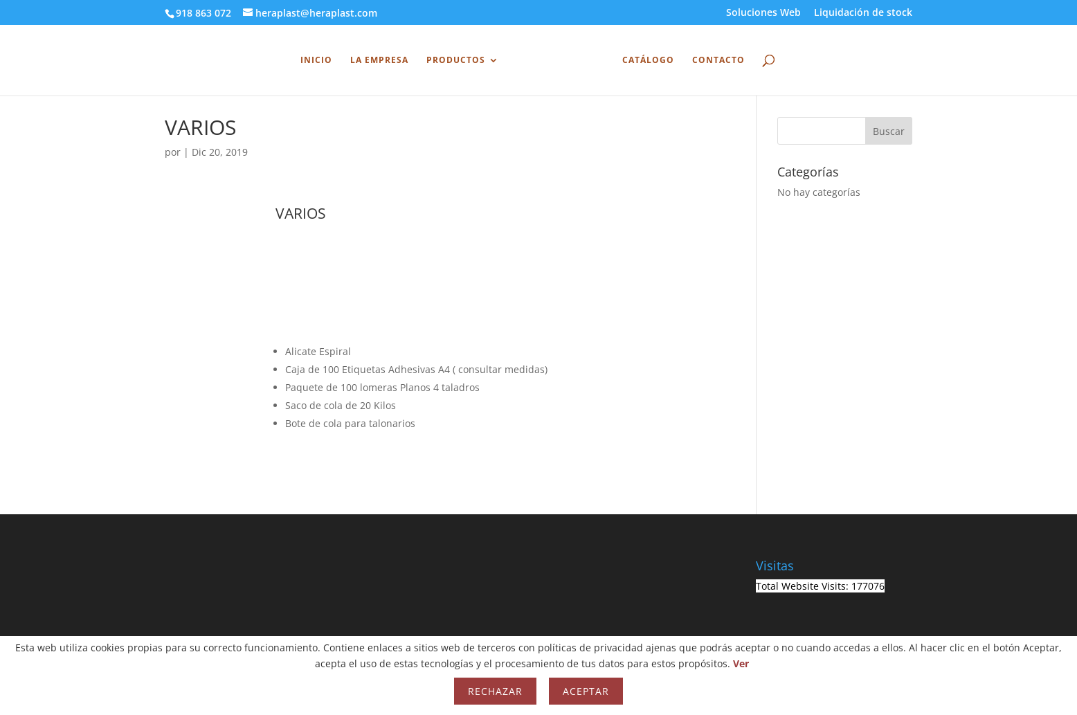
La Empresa (379, 60)
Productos (455, 60)
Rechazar (495, 691)
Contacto (718, 60)
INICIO (316, 60)
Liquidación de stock (863, 13)
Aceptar (586, 691)
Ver (741, 663)
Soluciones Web (763, 13)
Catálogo (648, 60)
